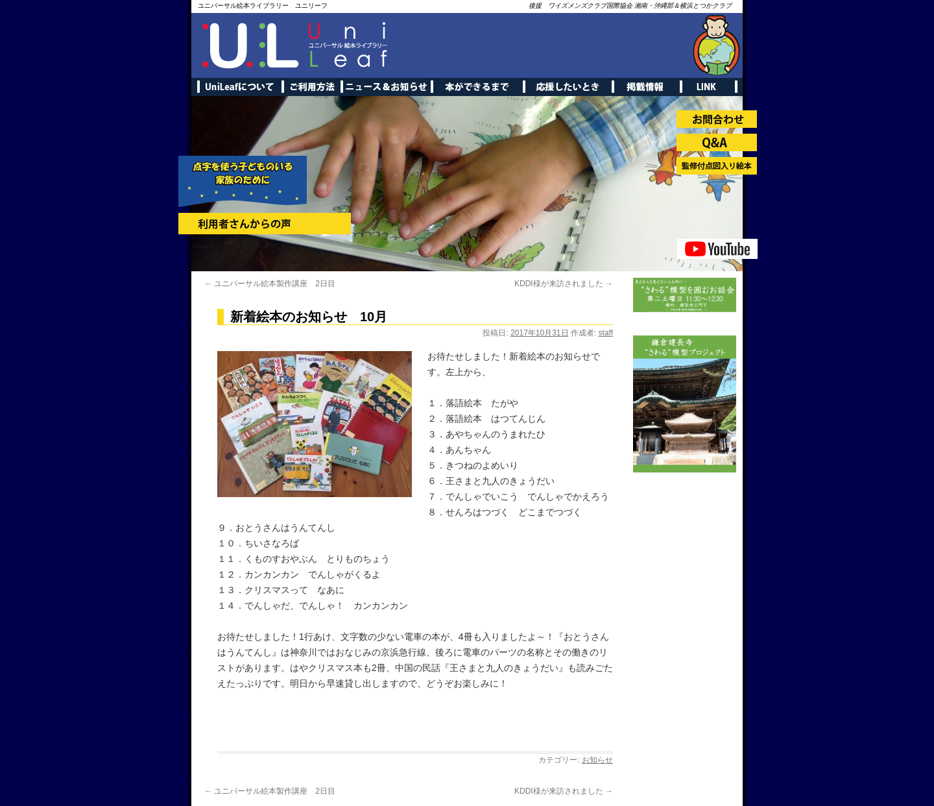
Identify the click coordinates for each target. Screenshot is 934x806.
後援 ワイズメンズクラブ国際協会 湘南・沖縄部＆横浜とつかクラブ (630, 5)
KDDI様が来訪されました (563, 283)
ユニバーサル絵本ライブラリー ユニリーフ (263, 5)
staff (606, 332)
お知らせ (597, 759)
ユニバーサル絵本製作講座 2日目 (269, 283)
